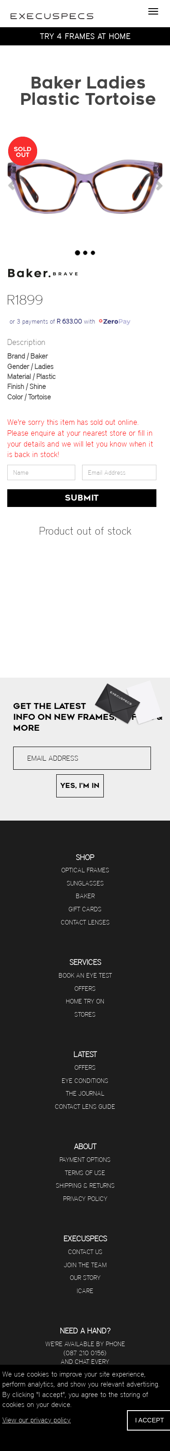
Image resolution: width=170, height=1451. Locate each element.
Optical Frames (85, 870)
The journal (85, 1093)
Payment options (85, 1160)
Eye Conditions (85, 1081)
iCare (85, 1291)
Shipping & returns (85, 1185)
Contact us (85, 1252)
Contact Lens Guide (85, 1106)
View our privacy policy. (36, 1420)
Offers (85, 988)
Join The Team (85, 1265)
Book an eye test (85, 975)
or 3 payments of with (70, 321)
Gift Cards (85, 909)
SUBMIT (82, 498)
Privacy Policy (85, 1199)
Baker (85, 896)
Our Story (85, 1278)
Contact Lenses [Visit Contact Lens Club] (85, 922)
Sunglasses (85, 883)
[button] (11, 185)
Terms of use (85, 1173)
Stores (85, 1014)
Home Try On (85, 1001)
